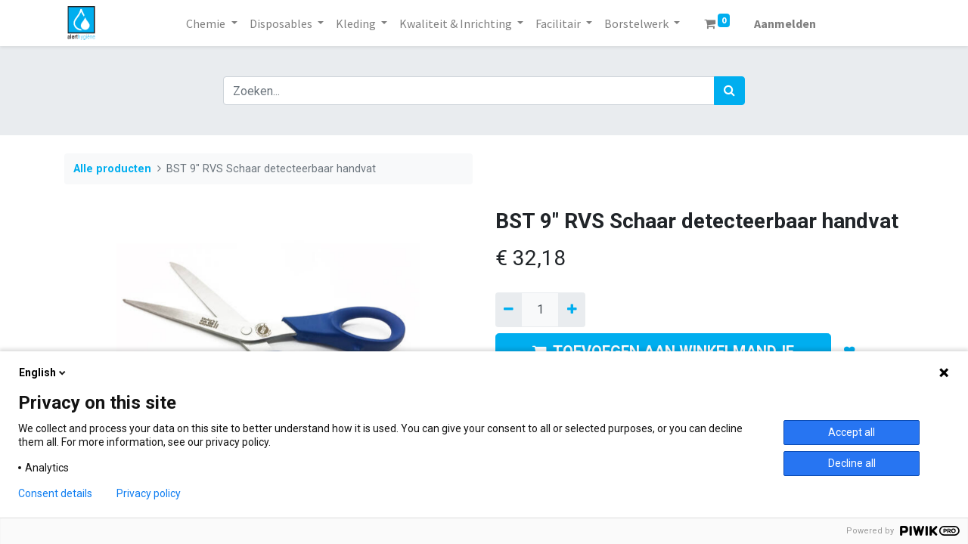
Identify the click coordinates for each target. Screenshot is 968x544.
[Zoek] (729, 90)
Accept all (851, 432)
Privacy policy (148, 493)
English (43, 372)
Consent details (55, 493)
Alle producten (112, 168)
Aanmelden (785, 23)
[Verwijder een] (508, 309)
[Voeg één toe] (571, 309)
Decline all (852, 463)
